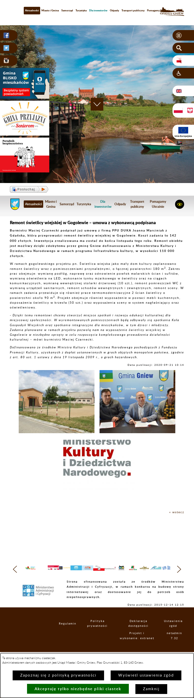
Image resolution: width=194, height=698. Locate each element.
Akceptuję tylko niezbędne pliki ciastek (78, 688)
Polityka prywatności (101, 633)
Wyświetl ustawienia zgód (146, 675)
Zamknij (151, 689)
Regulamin (66, 633)
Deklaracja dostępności (142, 633)
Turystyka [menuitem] (81, 10)
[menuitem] (98, 10)
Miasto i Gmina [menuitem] (50, 10)
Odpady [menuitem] (114, 10)
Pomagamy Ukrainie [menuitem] (158, 10)
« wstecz (176, 512)
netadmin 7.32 (177, 648)
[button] (183, 35)
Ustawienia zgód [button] (176, 633)
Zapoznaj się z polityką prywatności (58, 675)
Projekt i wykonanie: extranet (142, 648)
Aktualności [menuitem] (32, 10)
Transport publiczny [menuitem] (133, 10)
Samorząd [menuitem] (67, 10)
